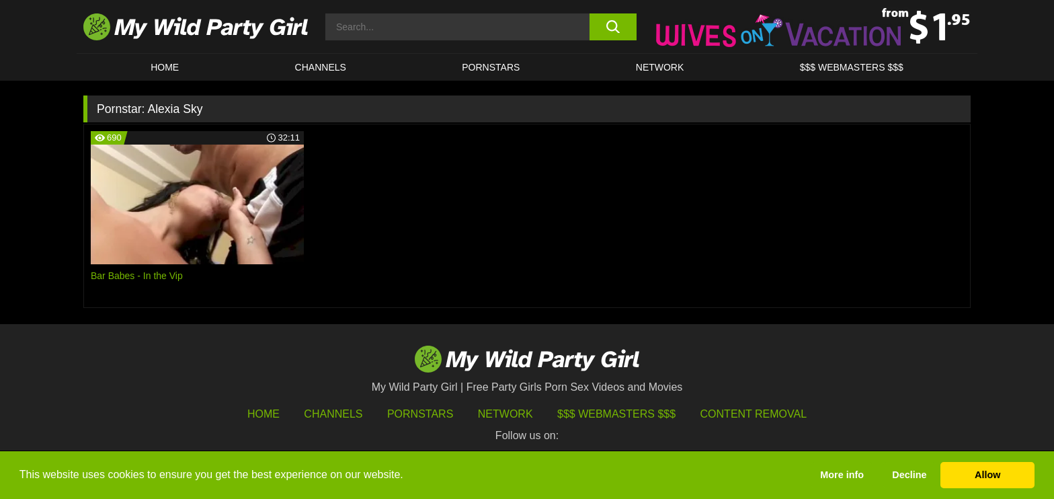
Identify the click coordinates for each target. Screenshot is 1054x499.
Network (660, 67)
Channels (333, 414)
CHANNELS (320, 67)
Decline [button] (909, 474)
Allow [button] (987, 474)
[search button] (613, 26)
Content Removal (753, 414)
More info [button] (842, 474)
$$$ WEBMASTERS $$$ (851, 67)
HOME (165, 67)
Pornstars (491, 67)
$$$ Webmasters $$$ (616, 414)
